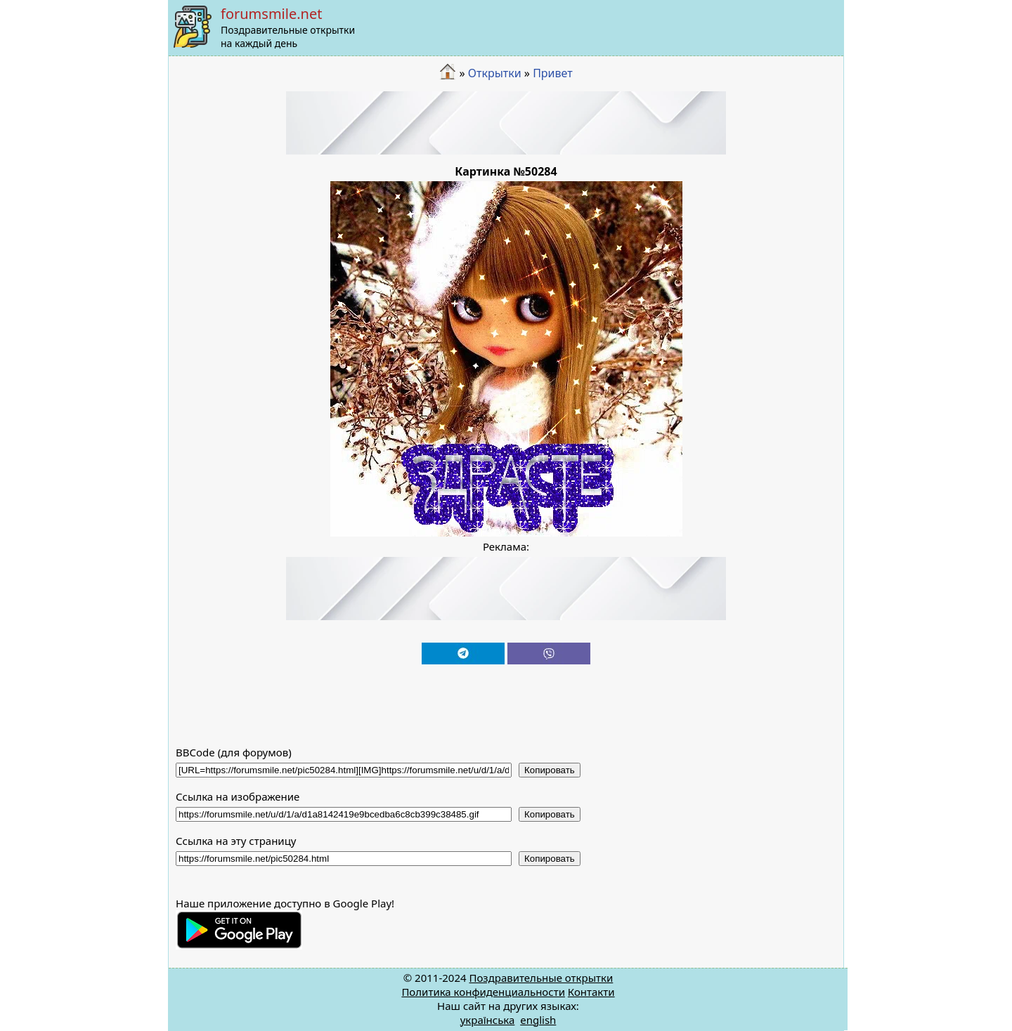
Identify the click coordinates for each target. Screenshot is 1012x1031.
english (538, 1020)
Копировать (549, 770)
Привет (553, 73)
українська (487, 1020)
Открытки (494, 73)
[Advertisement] (506, 123)
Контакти (591, 992)
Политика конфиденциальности (483, 992)
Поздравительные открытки (541, 978)
